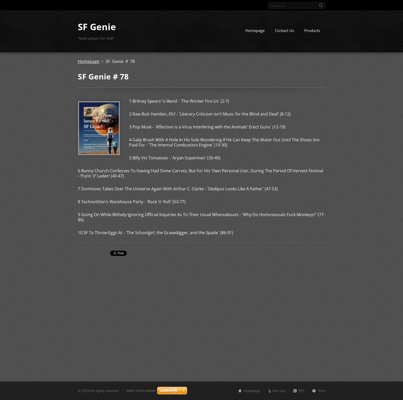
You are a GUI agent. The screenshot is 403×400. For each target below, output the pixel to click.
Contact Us (284, 30)
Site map (279, 390)
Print (321, 390)
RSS (302, 390)
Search (321, 5)
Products (312, 30)
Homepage (255, 30)
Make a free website (141, 391)
